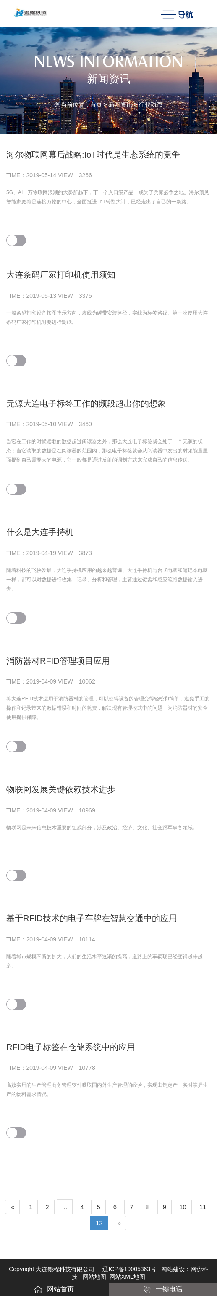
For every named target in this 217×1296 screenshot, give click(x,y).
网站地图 (94, 1276)
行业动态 (150, 104)
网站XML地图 (127, 1276)
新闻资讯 (120, 104)
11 (203, 1206)
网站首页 (54, 1289)
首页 (96, 104)
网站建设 (173, 1269)
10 (182, 1206)
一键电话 (163, 1289)
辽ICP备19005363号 (129, 1269)
